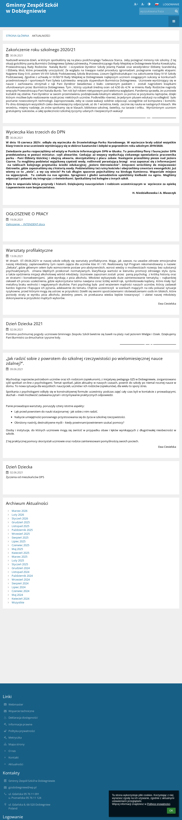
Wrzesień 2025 (21, 534)
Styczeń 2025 (20, 564)
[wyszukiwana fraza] (159, 11)
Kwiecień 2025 (20, 553)
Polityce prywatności (158, 804)
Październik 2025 (22, 530)
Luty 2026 (18, 514)
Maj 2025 (17, 549)
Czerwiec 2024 (20, 591)
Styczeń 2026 (20, 518)
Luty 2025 (18, 560)
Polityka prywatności (21, 731)
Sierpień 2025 (20, 537)
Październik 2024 (22, 576)
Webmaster (15, 704)
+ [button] (136, 4)
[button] (157, 4)
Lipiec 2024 (18, 587)
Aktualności (41, 36)
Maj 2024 (17, 595)
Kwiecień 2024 (20, 598)
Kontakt (13, 757)
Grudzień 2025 (21, 522)
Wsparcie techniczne (21, 711)
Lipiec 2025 (18, 541)
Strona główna (17, 36)
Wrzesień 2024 (21, 579)
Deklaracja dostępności (23, 717)
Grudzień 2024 (21, 568)
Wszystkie (18, 602)
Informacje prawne (20, 724)
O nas (12, 751)
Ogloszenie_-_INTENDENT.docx (25, 224)
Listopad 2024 (20, 572)
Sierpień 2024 (20, 583)
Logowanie (171, 4)
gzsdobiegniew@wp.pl (22, 787)
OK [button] (171, 810)
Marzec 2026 (19, 511)
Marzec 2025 (19, 556)
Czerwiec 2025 (20, 545)
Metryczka (15, 737)
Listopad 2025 (20, 526)
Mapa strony (16, 744)
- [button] (142, 4)
